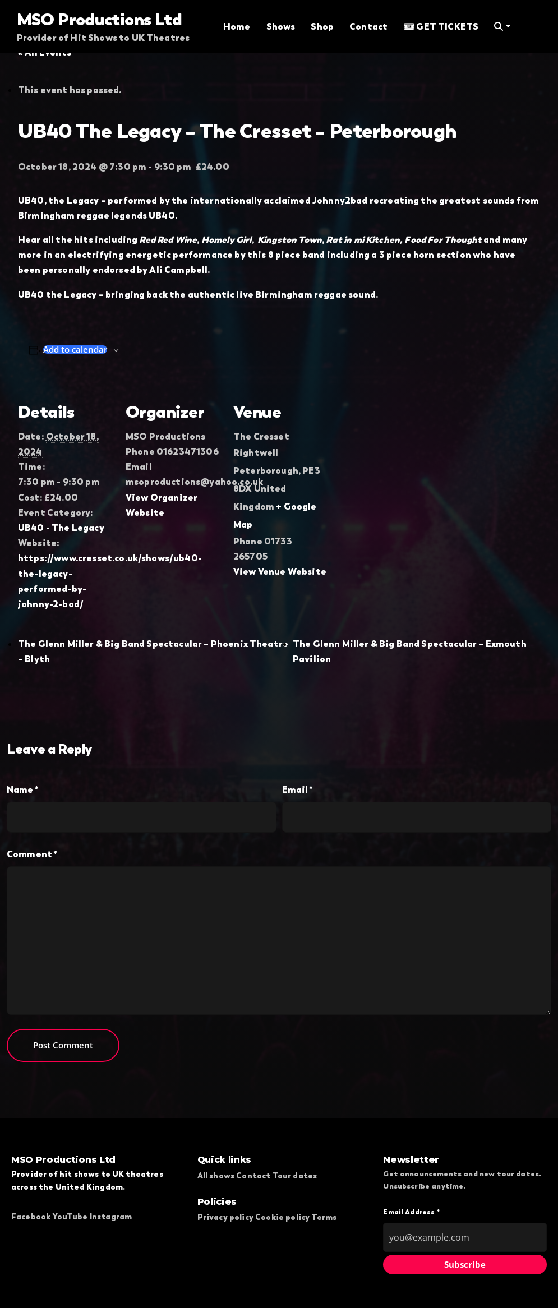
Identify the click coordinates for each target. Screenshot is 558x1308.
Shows (281, 27)
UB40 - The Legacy (61, 528)
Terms (323, 1217)
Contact (368, 27)
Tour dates (295, 1176)
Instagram (111, 1217)
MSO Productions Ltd (99, 19)
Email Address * (411, 1212)
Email (297, 790)
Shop (322, 27)
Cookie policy (282, 1217)
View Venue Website (279, 571)
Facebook (30, 1217)
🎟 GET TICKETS (440, 27)
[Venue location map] (400, 458)
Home (237, 27)
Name (23, 790)
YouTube (69, 1217)
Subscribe (465, 1264)
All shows (215, 1176)
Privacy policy (225, 1217)
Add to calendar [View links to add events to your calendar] (75, 349)
